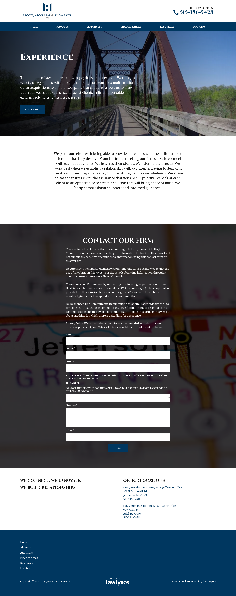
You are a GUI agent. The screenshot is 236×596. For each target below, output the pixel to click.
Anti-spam (210, 581)
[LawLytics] (118, 582)
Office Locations (144, 480)
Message (71, 405)
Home (34, 26)
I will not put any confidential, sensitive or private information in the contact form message (116, 377)
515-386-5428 (196, 12)
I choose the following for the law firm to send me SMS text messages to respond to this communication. (116, 389)
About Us (63, 26)
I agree (73, 383)
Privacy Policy (194, 581)
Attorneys (94, 26)
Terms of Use (177, 581)
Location (199, 26)
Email (70, 361)
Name (70, 334)
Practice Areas (131, 26)
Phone (70, 348)
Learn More (32, 109)
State (70, 430)
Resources (167, 26)
